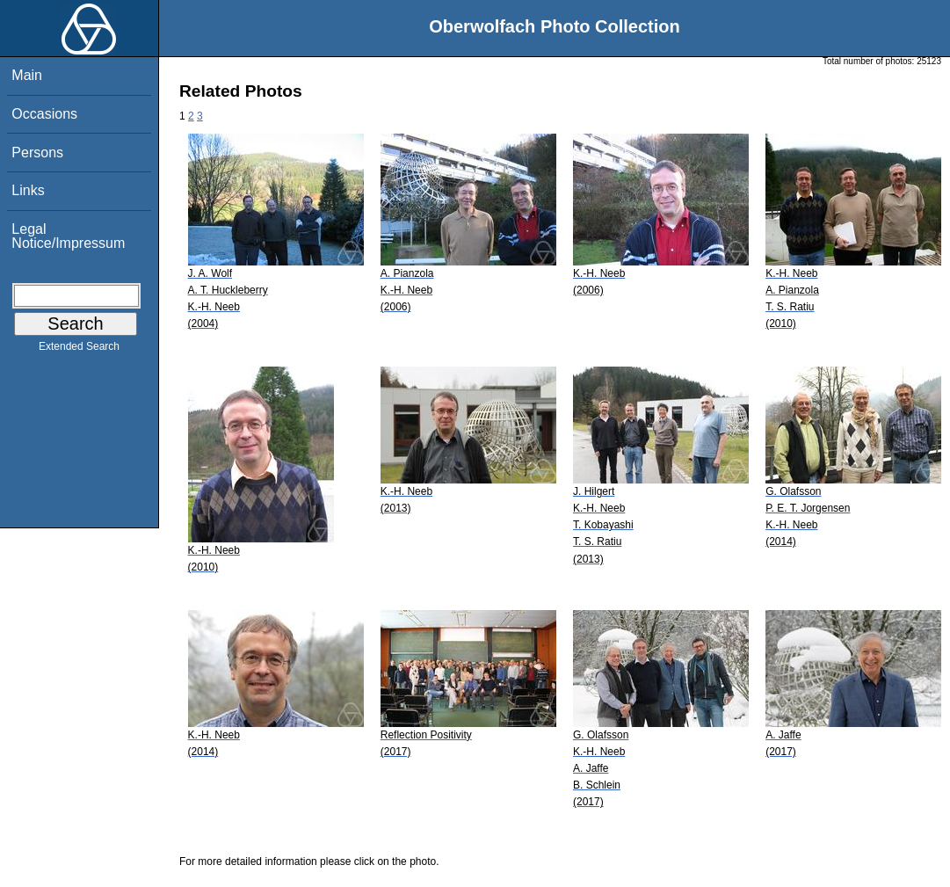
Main (26, 75)
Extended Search (79, 350)
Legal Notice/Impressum (68, 236)
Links (27, 190)
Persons (37, 152)
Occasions (44, 113)
